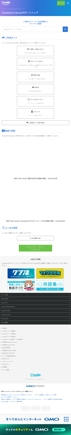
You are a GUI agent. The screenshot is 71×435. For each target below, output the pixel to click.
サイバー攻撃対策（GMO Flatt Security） (53, 399)
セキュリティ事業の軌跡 (16, 401)
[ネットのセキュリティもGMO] (35, 429)
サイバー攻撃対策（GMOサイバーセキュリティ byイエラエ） (27, 399)
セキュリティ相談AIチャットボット (9, 397)
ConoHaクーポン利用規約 (8, 336)
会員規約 (4, 328)
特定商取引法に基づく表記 (9, 350)
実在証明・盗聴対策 (6, 399)
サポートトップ (5, 9)
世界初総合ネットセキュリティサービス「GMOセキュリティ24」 (16, 394)
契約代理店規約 (6, 348)
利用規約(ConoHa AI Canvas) (9, 342)
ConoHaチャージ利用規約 (8, 334)
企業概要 (4, 367)
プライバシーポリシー (7, 361)
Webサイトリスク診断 (51, 394)
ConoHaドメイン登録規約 (8, 331)
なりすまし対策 (4, 401)
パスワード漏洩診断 (39, 394)
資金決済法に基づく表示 (8, 353)
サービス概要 (5, 370)
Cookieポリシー (6, 364)
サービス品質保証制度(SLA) (9, 356)
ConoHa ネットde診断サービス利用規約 (12, 339)
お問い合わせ (5, 359)
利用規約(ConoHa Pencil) (8, 345)
